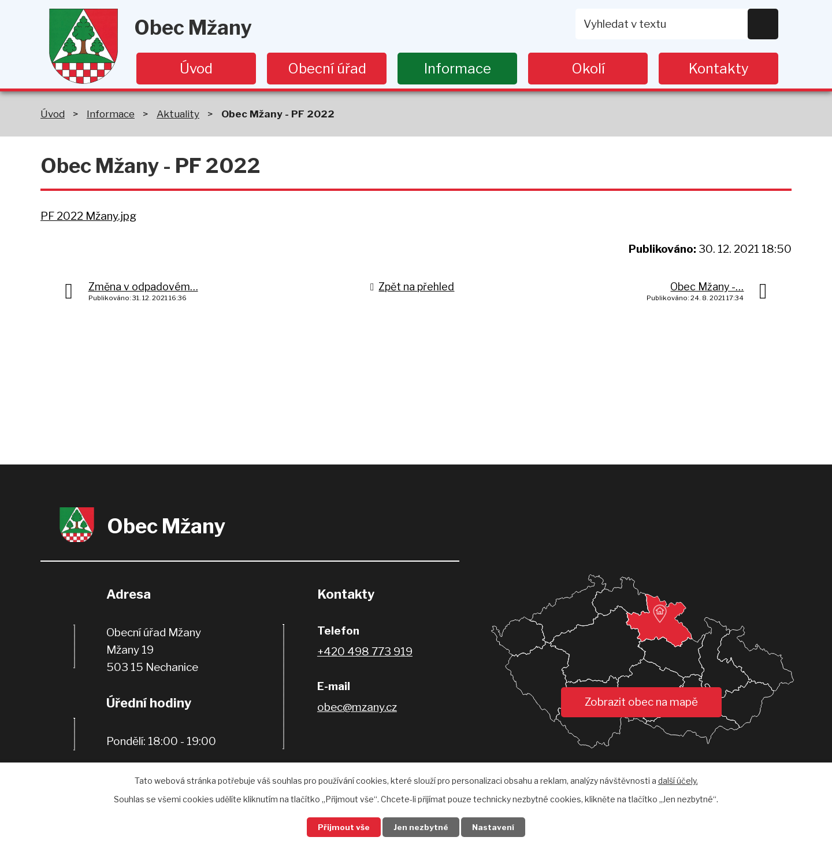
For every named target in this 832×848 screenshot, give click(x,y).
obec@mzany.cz (357, 707)
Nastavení (495, 827)
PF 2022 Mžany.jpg (88, 216)
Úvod (196, 68)
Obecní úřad (327, 68)
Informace (457, 68)
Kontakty (719, 68)
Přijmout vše (341, 827)
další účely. (678, 779)
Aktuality (178, 114)
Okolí (588, 68)
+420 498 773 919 (365, 651)
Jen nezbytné (420, 827)
